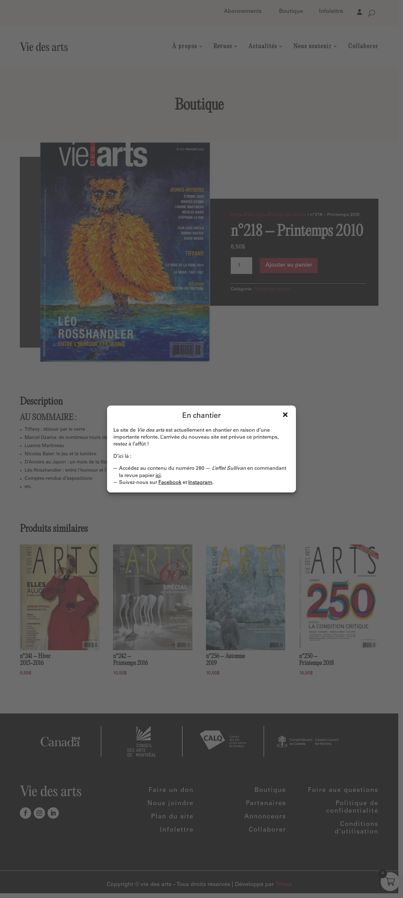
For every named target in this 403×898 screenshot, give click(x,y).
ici (158, 475)
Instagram (200, 482)
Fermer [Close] (285, 415)
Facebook (169, 482)
